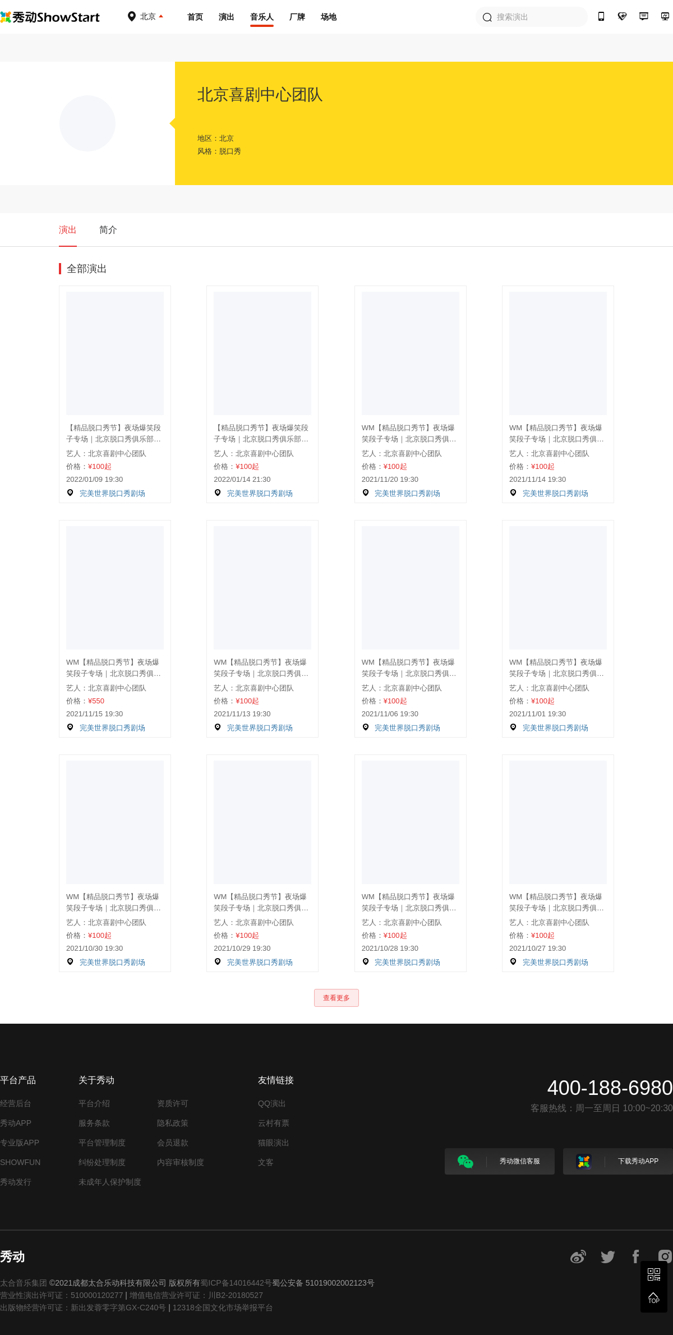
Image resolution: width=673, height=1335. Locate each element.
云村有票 (273, 1122)
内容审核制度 (180, 1162)
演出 (226, 16)
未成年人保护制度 (110, 1181)
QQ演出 (272, 1103)
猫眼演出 (273, 1142)
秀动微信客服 (499, 1162)
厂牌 (297, 16)
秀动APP (15, 1122)
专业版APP (19, 1142)
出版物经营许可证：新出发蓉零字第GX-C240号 (83, 1307)
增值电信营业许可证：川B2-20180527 (196, 1295)
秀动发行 (15, 1181)
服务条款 (94, 1122)
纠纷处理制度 (102, 1162)
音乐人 (262, 16)
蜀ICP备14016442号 (236, 1282)
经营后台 (15, 1103)
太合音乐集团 (23, 1282)
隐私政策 (172, 1122)
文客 (266, 1162)
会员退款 (172, 1142)
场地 (328, 16)
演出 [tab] (68, 229)
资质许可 (172, 1103)
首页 (195, 16)
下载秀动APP (617, 1162)
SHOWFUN (20, 1162)
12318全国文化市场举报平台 (223, 1307)
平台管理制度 (102, 1142)
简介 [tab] (108, 229)
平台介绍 (94, 1103)
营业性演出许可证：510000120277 (61, 1295)
